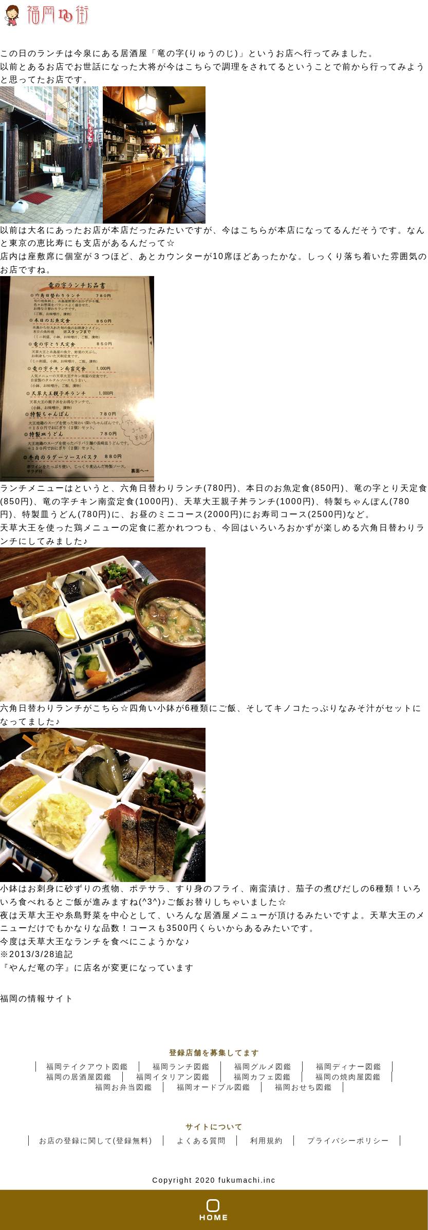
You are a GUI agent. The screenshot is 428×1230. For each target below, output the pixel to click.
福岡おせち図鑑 (303, 1087)
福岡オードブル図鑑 (214, 1087)
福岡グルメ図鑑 (263, 1066)
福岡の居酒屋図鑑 (79, 1077)
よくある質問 (201, 1140)
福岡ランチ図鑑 (181, 1066)
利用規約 (266, 1140)
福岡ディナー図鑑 (349, 1066)
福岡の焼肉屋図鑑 (348, 1077)
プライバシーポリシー (348, 1140)
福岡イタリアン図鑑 (173, 1077)
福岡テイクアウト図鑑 (87, 1066)
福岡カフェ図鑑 (262, 1077)
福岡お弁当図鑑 (124, 1087)
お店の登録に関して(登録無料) (96, 1140)
